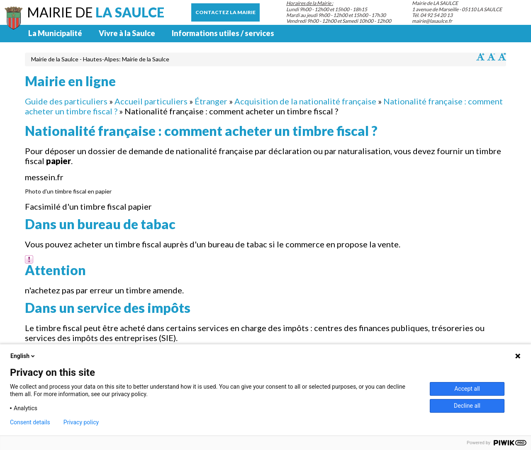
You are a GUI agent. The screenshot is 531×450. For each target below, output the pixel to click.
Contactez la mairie (225, 12)
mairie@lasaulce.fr (432, 21)
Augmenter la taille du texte (480, 57)
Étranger (211, 101)
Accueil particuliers (151, 101)
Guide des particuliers (66, 101)
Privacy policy (81, 422)
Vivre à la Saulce (127, 33)
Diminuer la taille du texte (491, 57)
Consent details (30, 422)
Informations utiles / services (223, 33)
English (23, 356)
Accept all (467, 388)
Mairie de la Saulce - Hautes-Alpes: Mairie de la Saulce (100, 59)
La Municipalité (55, 33)
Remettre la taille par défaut (502, 57)
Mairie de (95, 12)
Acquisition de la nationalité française (305, 101)
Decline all (467, 405)
